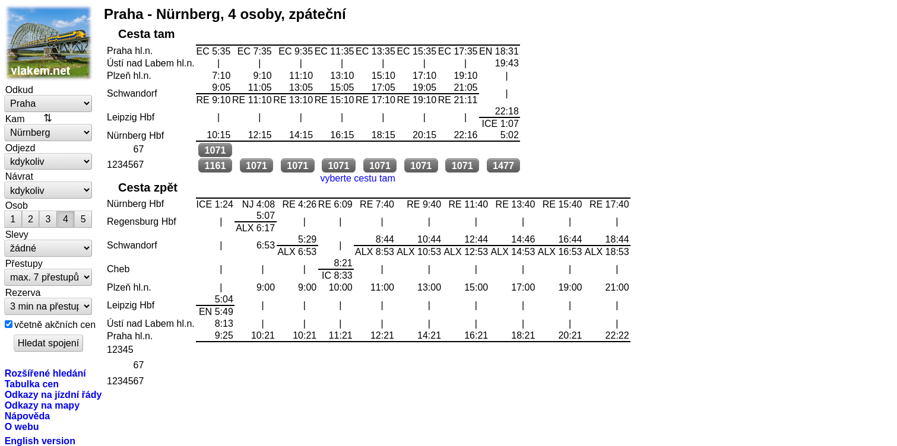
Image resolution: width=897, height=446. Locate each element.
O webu (22, 426)
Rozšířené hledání (45, 373)
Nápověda (27, 415)
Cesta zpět (148, 187)
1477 (503, 165)
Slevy (16, 234)
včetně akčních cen (55, 324)
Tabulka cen (32, 383)
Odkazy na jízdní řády (53, 394)
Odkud (19, 89)
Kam (15, 118)
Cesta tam (146, 33)
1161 (215, 165)
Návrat (19, 176)
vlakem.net (48, 42)
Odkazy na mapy (42, 405)
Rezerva (23, 292)
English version (40, 440)
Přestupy (24, 263)
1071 (215, 150)
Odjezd (20, 147)
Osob (16, 205)
